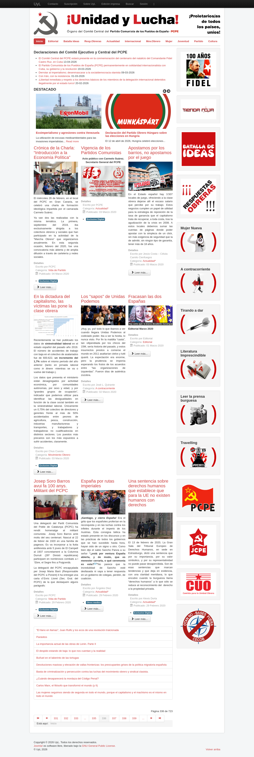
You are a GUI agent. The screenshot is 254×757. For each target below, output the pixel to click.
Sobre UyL (89, 3)
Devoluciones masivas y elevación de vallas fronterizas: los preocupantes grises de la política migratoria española (101, 664)
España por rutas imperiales (97, 483)
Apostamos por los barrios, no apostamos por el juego (150, 152)
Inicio (39, 41)
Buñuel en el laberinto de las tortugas (57, 657)
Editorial (53, 41)
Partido (198, 41)
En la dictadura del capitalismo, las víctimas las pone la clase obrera (53, 303)
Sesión (144, 3)
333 (76, 718)
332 (66, 718)
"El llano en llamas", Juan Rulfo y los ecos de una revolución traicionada (77, 630)
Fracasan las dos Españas (145, 299)
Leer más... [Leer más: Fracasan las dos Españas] (139, 353)
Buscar (130, 3)
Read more (72, 141)
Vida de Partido (57, 270)
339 (134, 718)
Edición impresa (110, 3)
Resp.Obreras (92, 41)
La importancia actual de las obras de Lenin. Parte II (66, 643)
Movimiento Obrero (59, 454)
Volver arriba (213, 749)
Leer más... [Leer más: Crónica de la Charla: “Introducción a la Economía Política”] (45, 287)
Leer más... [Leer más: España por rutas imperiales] (92, 608)
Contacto (53, 3)
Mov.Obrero (153, 41)
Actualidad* (102, 208)
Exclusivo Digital (48, 281)
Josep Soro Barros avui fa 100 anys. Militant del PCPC (52, 486)
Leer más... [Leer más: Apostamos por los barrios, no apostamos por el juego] (139, 272)
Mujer (168, 41)
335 (94, 718)
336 (104, 718)
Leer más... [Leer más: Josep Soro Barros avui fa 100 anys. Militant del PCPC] (45, 615)
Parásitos (41, 637)
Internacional (133, 41)
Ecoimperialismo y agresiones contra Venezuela (67, 132)
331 (56, 718)
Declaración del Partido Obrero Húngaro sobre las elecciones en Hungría (136, 134)
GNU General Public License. (99, 745)
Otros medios (94, 602)
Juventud (183, 41)
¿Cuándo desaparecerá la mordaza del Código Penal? (67, 678)
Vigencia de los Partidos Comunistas (101, 150)
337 (114, 718)
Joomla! (38, 745)
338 (124, 718)
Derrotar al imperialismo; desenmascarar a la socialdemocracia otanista (80, 72)
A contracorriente (105, 388)
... (85, 718)
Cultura (212, 41)
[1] (95, 563)
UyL (37, 4)
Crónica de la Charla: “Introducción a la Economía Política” (54, 152)
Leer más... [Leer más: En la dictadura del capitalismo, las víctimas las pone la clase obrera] (45, 471)
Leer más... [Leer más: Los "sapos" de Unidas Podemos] (92, 399)
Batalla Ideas (71, 41)
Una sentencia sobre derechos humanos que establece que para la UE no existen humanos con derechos (149, 493)
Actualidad (113, 41)
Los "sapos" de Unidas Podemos (103, 299)
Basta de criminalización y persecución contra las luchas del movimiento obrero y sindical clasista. (92, 671)
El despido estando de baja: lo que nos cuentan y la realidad (70, 650)
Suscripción (70, 3)
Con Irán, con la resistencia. (55, 76)
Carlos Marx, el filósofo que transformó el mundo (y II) (67, 685)
